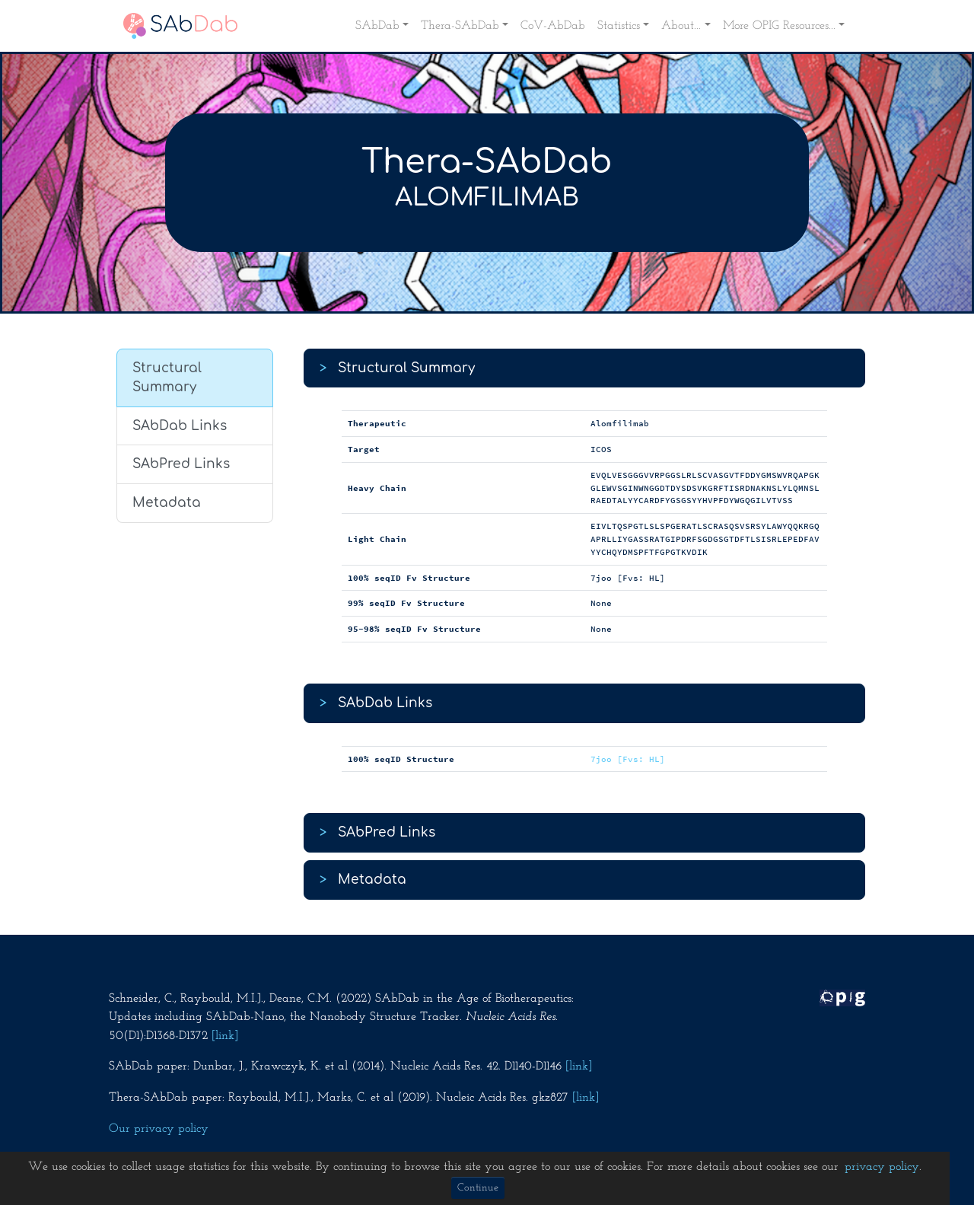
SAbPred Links (181, 464)
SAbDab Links (179, 426)
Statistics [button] (618, 26)
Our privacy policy (158, 1129)
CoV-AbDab (552, 26)
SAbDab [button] (377, 26)
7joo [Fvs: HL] (627, 759)
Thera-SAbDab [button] (460, 26)
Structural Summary (167, 378)
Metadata (166, 503)
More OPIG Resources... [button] (779, 26)
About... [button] (681, 26)
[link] (225, 1036)
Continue (477, 1188)
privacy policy (882, 1167)
